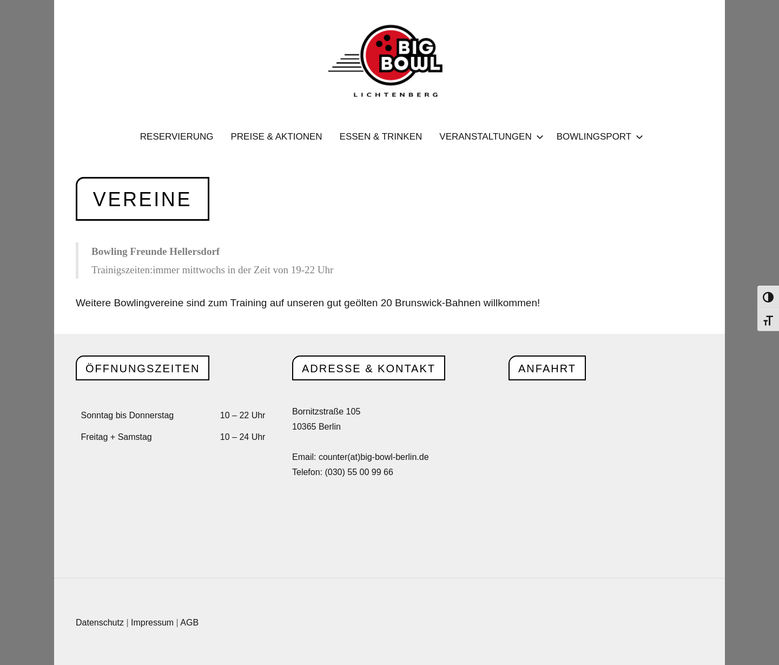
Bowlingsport (598, 136)
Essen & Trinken (381, 136)
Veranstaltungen (489, 136)
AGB (189, 622)
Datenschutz (100, 622)
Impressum (152, 622)
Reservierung (177, 136)
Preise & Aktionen (276, 136)
